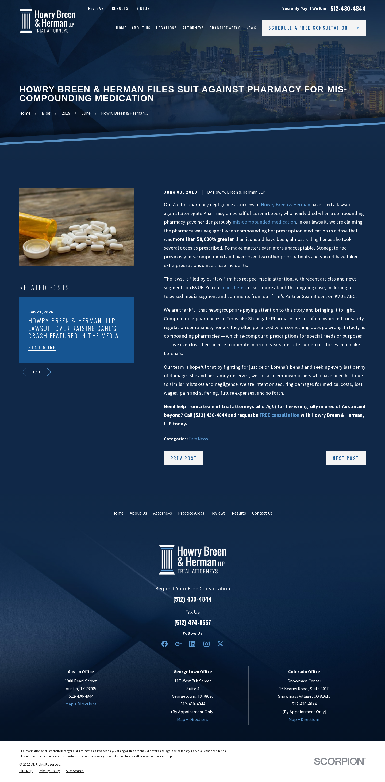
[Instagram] (206, 644)
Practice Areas (191, 513)
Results (120, 8)
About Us (138, 513)
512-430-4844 (348, 9)
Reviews (96, 8)
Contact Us (262, 513)
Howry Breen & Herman (285, 204)
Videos (143, 8)
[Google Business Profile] (178, 644)
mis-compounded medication (264, 222)
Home (118, 513)
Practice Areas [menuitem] (225, 28)
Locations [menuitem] (166, 28)
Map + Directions (81, 704)
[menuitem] (26, 771)
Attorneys (162, 513)
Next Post (346, 458)
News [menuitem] (251, 28)
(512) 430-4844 (192, 599)
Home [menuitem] (121, 28)
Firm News (198, 438)
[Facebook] (164, 644)
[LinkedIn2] (192, 644)
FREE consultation (279, 415)
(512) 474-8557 (192, 622)
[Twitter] (220, 644)
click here (233, 287)
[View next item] (48, 372)
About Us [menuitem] (141, 28)
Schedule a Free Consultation (313, 28)
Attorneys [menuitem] (193, 28)
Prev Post (184, 458)
